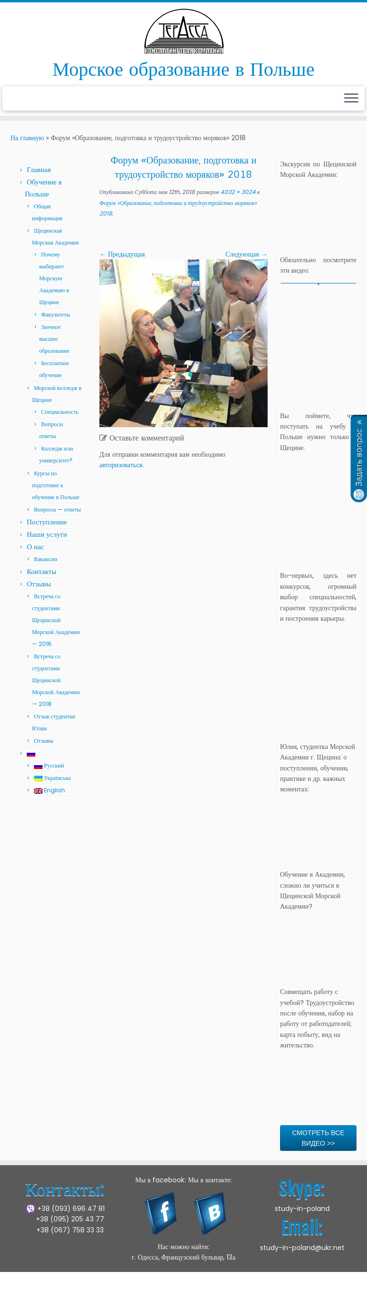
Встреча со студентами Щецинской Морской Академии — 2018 (56, 680)
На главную (27, 138)
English (49, 790)
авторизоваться (120, 465)
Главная (39, 169)
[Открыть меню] (351, 99)
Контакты (41, 571)
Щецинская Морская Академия (120, 1297)
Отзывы (39, 584)
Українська (52, 778)
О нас (35, 547)
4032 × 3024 (237, 192)
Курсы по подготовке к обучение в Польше (55, 485)
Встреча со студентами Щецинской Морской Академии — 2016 (56, 620)
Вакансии (45, 559)
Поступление (47, 522)
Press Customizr (255, 1297)
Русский (49, 765)
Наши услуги (47, 534)
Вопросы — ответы (57, 509)
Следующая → (247, 254)
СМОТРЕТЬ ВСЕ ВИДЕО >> (318, 1138)
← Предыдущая (122, 254)
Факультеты (55, 314)
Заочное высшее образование (54, 339)
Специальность (59, 412)
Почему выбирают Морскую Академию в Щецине (54, 278)
